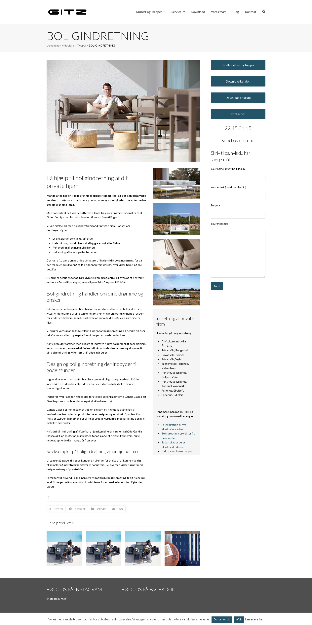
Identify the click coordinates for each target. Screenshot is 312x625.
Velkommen (54, 45)
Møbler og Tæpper (74, 45)
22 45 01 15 (238, 128)
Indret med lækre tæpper (177, 451)
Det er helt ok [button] (222, 619)
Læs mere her (254, 619)
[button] (263, 12)
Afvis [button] (239, 619)
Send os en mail (238, 140)
